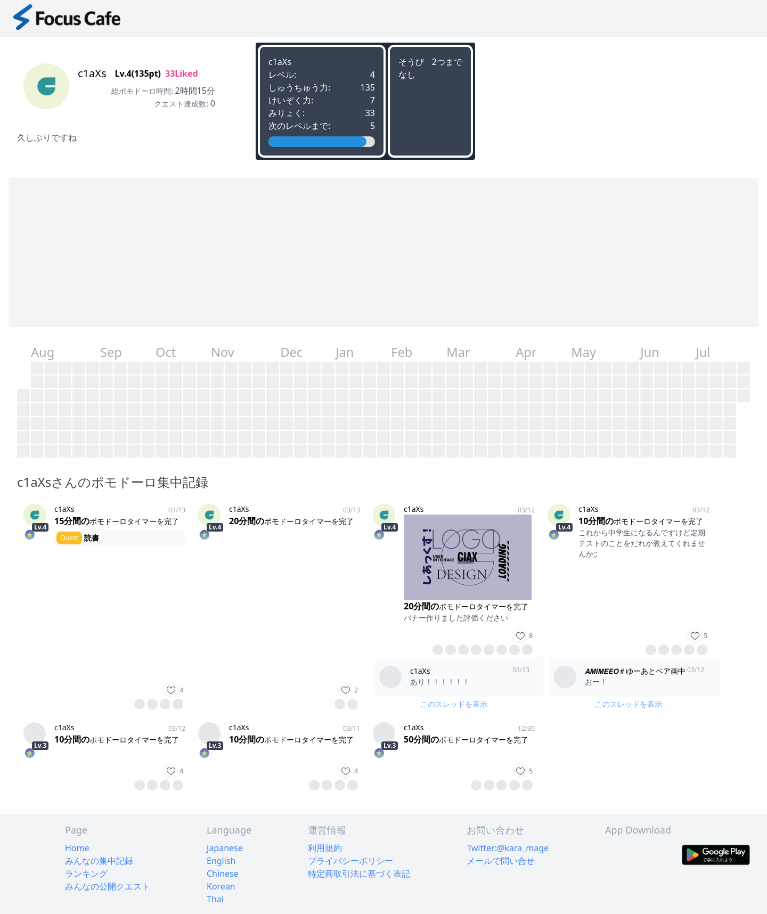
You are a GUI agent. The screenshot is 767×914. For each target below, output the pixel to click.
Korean (221, 886)
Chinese (223, 873)
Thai (215, 899)
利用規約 (325, 848)
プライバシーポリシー (350, 861)
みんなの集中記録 (99, 861)
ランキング (86, 873)
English (221, 861)
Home (77, 848)
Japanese (225, 848)
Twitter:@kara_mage (508, 848)
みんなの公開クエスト (107, 886)
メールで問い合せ (501, 861)
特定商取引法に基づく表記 (359, 873)
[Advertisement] (328, 252)
